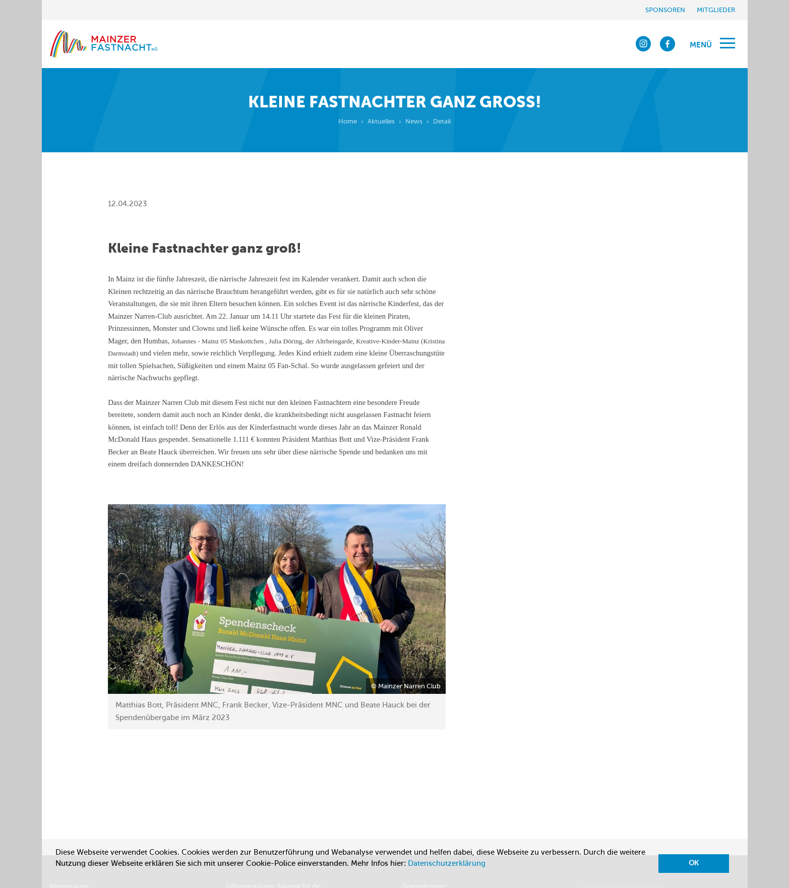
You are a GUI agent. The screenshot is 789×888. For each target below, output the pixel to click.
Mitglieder (716, 10)
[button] (56, 875)
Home (347, 121)
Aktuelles (381, 121)
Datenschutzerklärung (446, 863)
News (413, 121)
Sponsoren (665, 10)
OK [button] (694, 863)
